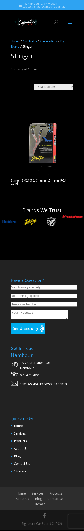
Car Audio (30, 41)
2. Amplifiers (48, 41)
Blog (17, 457)
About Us (20, 450)
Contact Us (22, 465)
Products (20, 442)
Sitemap (20, 472)
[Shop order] (53, 87)
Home (15, 41)
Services (20, 435)
